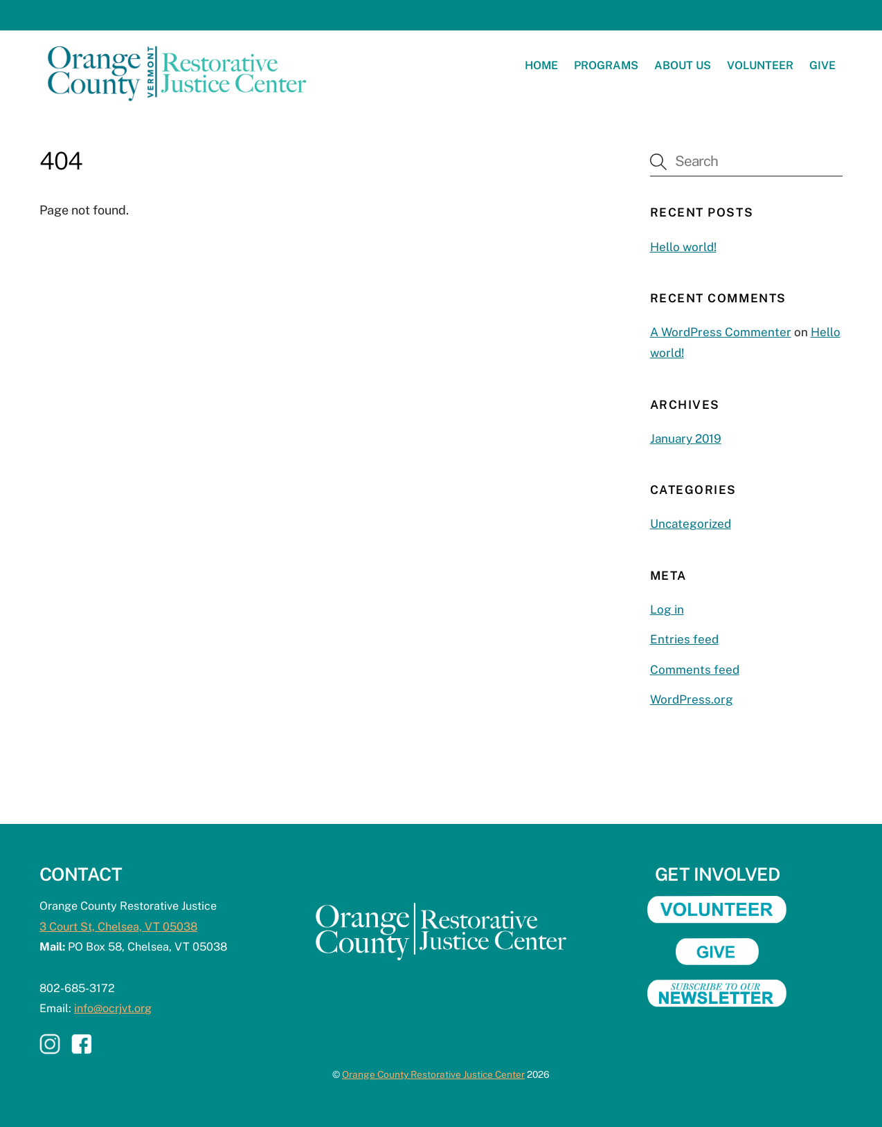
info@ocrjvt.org (113, 1008)
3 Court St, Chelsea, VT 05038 (118, 926)
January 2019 (685, 439)
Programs (606, 65)
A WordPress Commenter (720, 332)
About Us (682, 65)
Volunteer (760, 65)
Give (822, 65)
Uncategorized (690, 524)
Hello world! (683, 247)
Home (541, 65)
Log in (667, 609)
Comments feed (694, 670)
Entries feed (684, 639)
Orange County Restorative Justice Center (433, 1074)
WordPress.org (691, 699)
